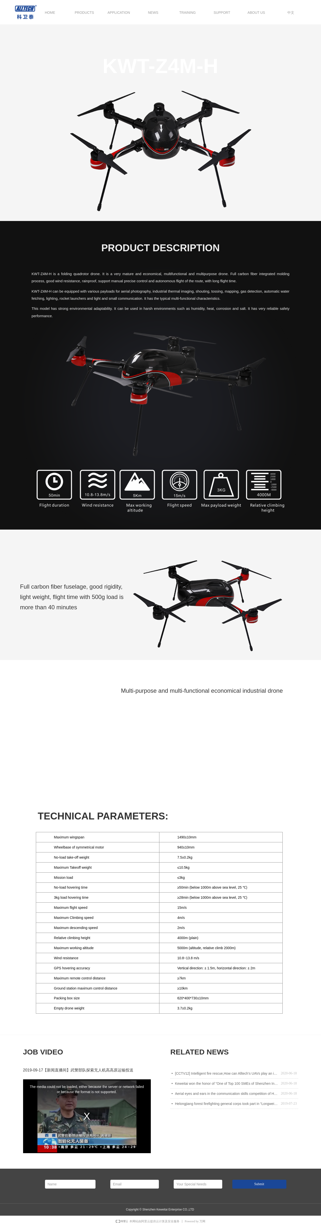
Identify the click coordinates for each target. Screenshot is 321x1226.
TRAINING (187, 13)
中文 (290, 13)
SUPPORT (222, 13)
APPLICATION (119, 13)
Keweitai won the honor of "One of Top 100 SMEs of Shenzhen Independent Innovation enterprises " (227, 1083)
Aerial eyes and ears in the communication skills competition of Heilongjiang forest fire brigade (227, 1094)
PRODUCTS (84, 13)
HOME (50, 13)
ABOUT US (256, 13)
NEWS (153, 13)
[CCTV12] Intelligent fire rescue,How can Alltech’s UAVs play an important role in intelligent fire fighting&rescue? (227, 1073)
